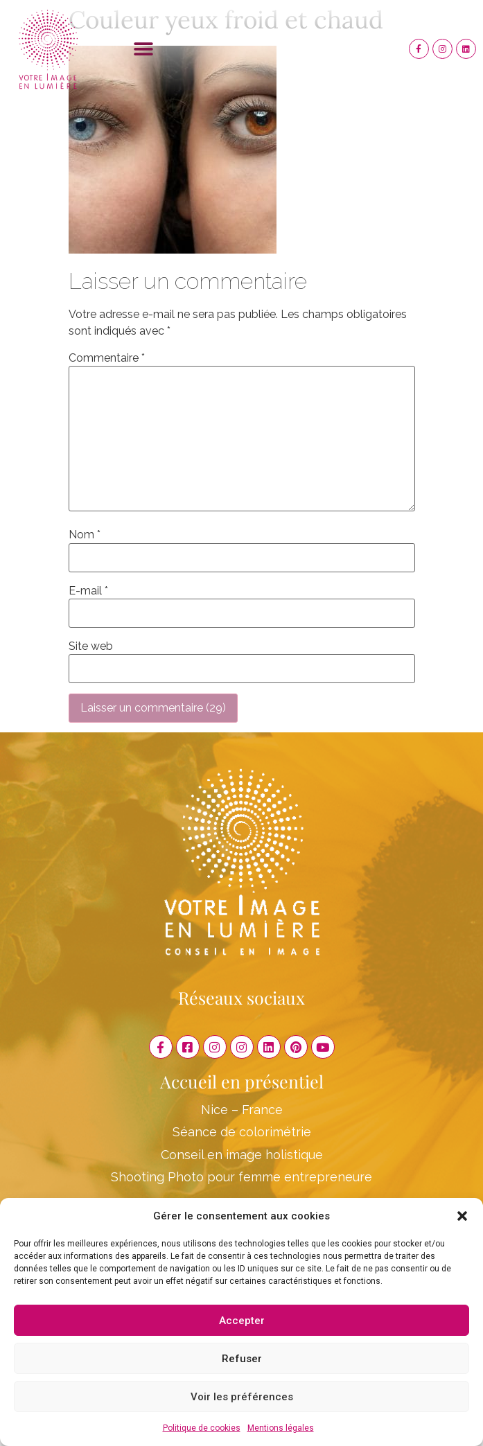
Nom (84, 534)
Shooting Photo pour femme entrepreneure (241, 1177)
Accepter (242, 1320)
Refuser (242, 1358)
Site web (91, 646)
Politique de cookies (201, 1428)
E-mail (88, 591)
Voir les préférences (242, 1397)
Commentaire (107, 358)
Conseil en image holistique (242, 1154)
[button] (462, 1216)
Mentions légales (280, 1428)
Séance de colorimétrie (242, 1132)
